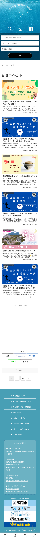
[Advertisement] (20, 327)
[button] (26, 361)
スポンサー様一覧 (19, 418)
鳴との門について (19, 396)
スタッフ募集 (17, 435)
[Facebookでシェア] (20, 356)
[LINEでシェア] (14, 361)
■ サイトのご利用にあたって (15, 486)
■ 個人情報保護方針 (12, 489)
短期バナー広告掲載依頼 (21, 429)
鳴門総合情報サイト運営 (14, 464)
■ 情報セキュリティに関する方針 (17, 491)
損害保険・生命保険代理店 (15, 462)
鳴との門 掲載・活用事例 (22, 407)
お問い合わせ (17, 412)
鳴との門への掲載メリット (22, 401)
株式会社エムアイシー (13, 448)
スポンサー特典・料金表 (21, 424)
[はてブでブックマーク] (32, 356)
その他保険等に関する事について (17, 481)
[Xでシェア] (8, 356)
